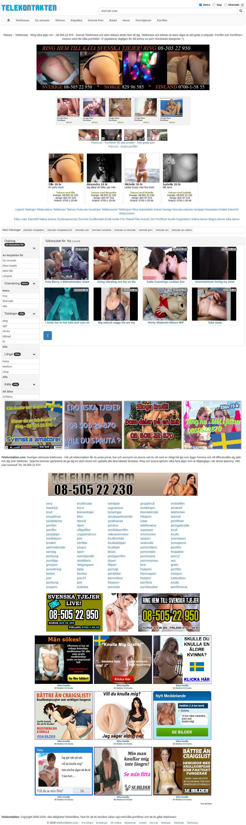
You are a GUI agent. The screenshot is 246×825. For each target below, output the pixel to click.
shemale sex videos (182, 230)
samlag (51, 551)
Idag (5, 320)
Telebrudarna (44, 209)
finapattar (177, 551)
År (3, 341)
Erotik (108, 219)
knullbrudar (84, 503)
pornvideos (115, 578)
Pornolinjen (87, 823)
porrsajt (113, 569)
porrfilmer (177, 521)
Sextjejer (199, 209)
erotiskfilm (178, 503)
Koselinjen (95, 209)
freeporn (113, 582)
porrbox (113, 525)
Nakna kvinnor (48, 219)
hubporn (146, 569)
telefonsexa (148, 525)
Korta (5, 361)
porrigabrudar (180, 525)
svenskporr (178, 538)
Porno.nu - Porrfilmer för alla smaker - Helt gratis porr (123, 142)
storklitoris (84, 560)
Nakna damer (200, 219)
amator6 (176, 508)
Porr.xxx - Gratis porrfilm (123, 146)
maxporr (176, 573)
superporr (146, 529)
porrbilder (114, 573)
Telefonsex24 (110, 209)
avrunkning (53, 569)
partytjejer (53, 534)
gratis (174, 564)
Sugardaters (183, 219)
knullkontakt (116, 538)
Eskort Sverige (163, 209)
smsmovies (148, 534)
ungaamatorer (86, 534)
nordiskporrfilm (118, 529)
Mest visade (9, 265)
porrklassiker (149, 587)
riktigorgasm (85, 564)
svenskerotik (85, 556)
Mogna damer (217, 219)
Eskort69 (33, 219)
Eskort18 (233, 209)
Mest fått (7, 270)
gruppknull (147, 503)
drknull (81, 521)
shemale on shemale (125, 230)
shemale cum (82, 230)
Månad (6, 336)
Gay (219, 4)
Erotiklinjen (102, 823)
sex (173, 560)
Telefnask (166, 823)
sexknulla (146, 543)
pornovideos (148, 547)
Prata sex (82, 209)
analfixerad (115, 521)
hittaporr (146, 516)
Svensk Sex (147, 219)
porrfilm (51, 525)
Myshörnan (130, 823)
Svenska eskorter (182, 209)
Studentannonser (67, 219)
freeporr (145, 578)
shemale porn (146, 230)
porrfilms (146, 582)
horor (80, 508)
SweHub (52, 508)
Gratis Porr (118, 219)
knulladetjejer (117, 543)
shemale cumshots (101, 230)
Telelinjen (30, 209)
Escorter (83, 219)
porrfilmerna (179, 587)
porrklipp (52, 560)
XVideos (7, 396)
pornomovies (149, 560)
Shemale (233, 4)
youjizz (81, 547)
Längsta (7, 276)
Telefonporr (125, 209)
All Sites (7, 391)
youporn (51, 587)
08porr (112, 564)
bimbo (50, 573)
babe (80, 569)
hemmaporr (148, 573)
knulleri (51, 543)
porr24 (81, 578)
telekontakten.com (67, 822)
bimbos (82, 573)
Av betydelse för (12, 255)
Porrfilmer (161, 219)
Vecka (6, 331)
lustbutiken (178, 578)
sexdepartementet (120, 516)
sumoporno (178, 543)
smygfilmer (53, 516)
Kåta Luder (20, 219)
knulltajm (114, 547)
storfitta (82, 543)
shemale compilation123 (59, 230)
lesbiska (82, 587)
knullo (175, 534)
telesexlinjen (85, 512)
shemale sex (162, 230)
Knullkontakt (96, 219)
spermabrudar (55, 547)
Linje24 (19, 209)
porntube (114, 587)
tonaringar (115, 512)
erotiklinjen (147, 508)
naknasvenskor (118, 534)
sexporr (145, 538)
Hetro (206, 4)
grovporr (52, 564)
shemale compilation (33, 230)
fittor (80, 516)
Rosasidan (211, 209)
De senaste (9, 260)
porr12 (175, 556)
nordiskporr (54, 538)
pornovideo (147, 551)
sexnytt (176, 516)
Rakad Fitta (133, 219)
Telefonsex (59, 209)
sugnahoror (115, 508)
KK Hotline (116, 823)
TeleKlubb (179, 823)
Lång (5, 371)
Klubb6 (223, 209)
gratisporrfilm (116, 556)
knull (49, 512)
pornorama (147, 556)
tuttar (143, 521)
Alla (4, 306)
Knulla (171, 219)
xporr (80, 551)
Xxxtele (142, 823)
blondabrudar (149, 512)
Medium (7, 366)
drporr (112, 560)
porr (79, 538)
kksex (112, 551)
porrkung (52, 556)
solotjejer (114, 503)
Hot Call (154, 823)
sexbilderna (54, 521)
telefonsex (178, 512)
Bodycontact (126, 213)
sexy (49, 503)
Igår (4, 326)
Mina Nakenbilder (142, 209)
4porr (80, 525)
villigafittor (84, 529)
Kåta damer (233, 219)
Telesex (71, 209)
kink (143, 564)
